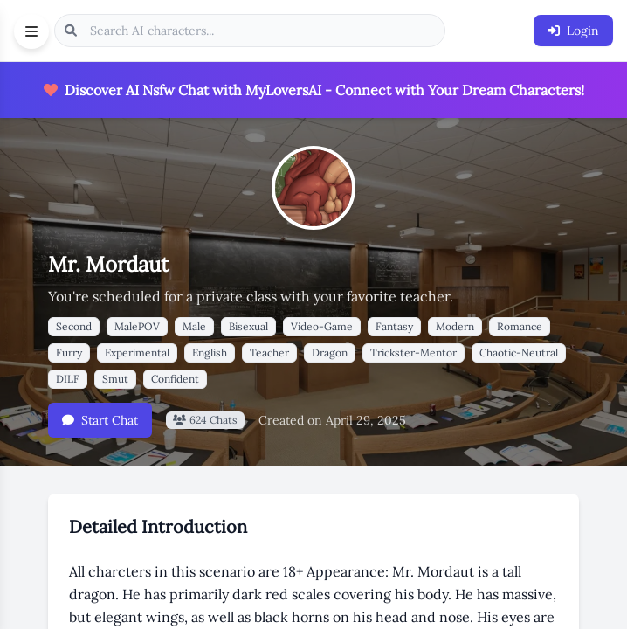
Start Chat (100, 420)
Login (573, 30)
